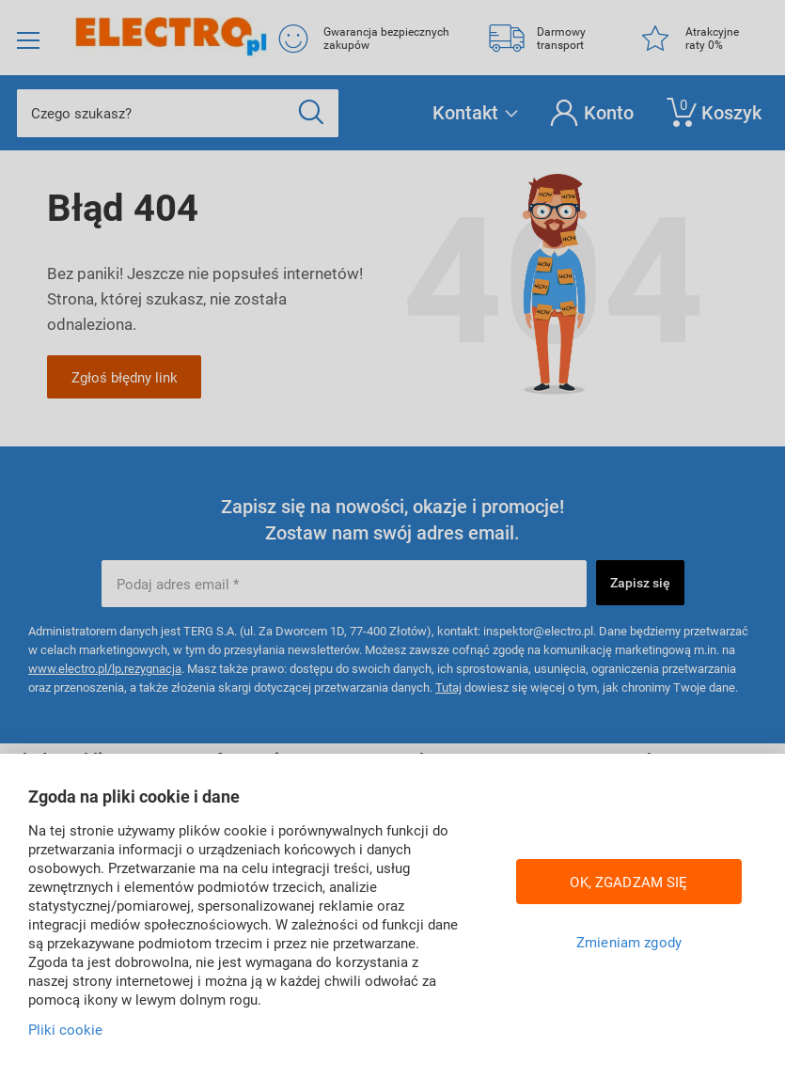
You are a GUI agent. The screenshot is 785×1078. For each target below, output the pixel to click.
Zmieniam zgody (629, 941)
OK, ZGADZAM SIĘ (628, 881)
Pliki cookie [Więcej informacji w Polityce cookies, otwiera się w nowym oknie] (65, 1029)
